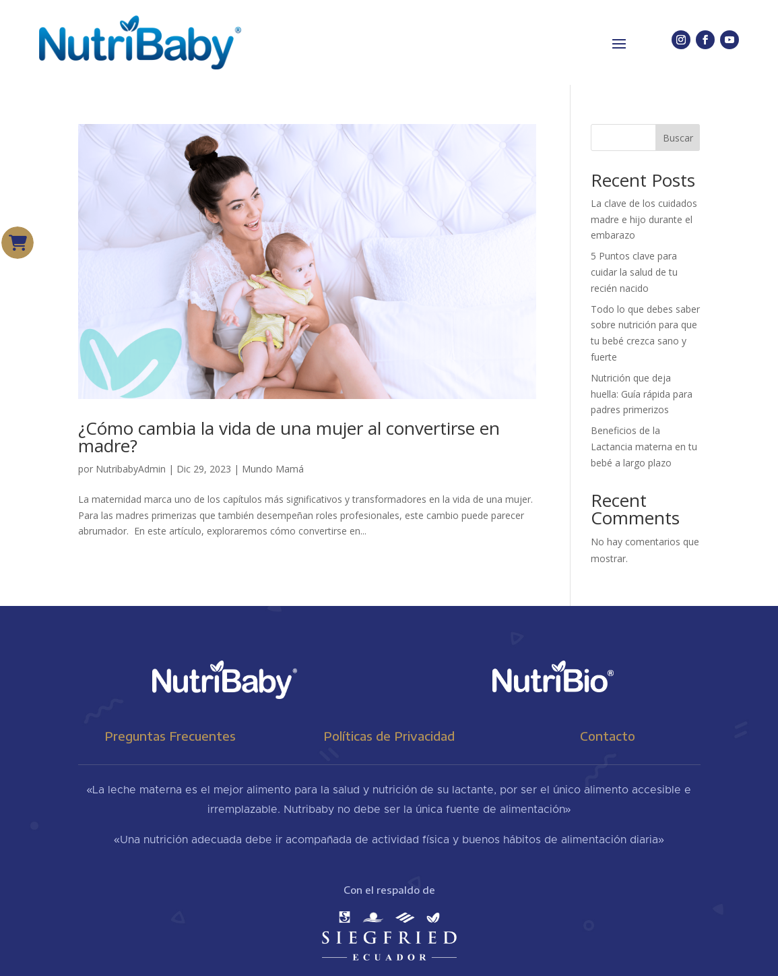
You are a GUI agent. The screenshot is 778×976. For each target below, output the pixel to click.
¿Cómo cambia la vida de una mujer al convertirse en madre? (289, 437)
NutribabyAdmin (131, 468)
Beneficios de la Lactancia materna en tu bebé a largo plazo (644, 446)
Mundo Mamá (273, 468)
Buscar (678, 137)
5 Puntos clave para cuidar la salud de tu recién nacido (634, 272)
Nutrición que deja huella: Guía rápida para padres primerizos (641, 394)
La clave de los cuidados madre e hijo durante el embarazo (644, 219)
